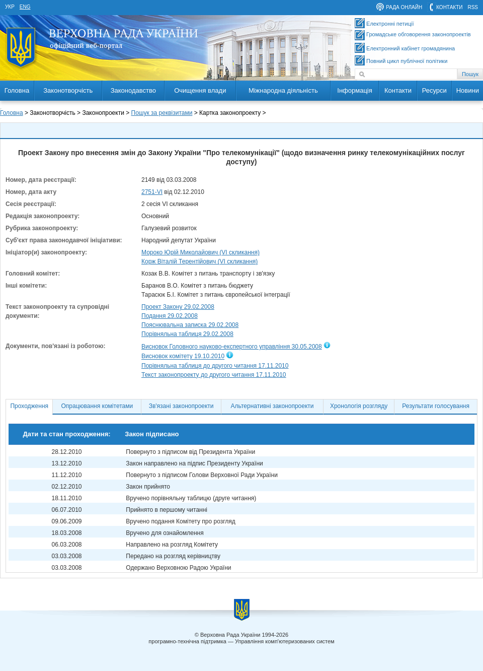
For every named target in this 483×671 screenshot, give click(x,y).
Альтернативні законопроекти (272, 406)
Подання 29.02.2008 (169, 315)
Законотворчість (68, 90)
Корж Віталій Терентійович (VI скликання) (199, 261)
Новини (467, 90)
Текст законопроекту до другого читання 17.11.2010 (213, 374)
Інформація (354, 90)
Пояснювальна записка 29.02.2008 (189, 324)
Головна (17, 90)
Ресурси (434, 90)
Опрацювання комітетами (97, 406)
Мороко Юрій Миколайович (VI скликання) (200, 252)
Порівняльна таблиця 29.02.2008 (187, 334)
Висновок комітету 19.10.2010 (182, 356)
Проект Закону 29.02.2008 (177, 306)
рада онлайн (404, 7)
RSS (472, 7)
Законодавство (133, 90)
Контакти (398, 90)
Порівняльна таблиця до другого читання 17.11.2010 (214, 365)
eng (25, 7)
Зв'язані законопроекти (181, 406)
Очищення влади (200, 90)
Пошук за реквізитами (162, 112)
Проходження (29, 406)
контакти (449, 7)
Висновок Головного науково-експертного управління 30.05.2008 (231, 346)
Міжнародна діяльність (283, 90)
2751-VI (152, 191)
